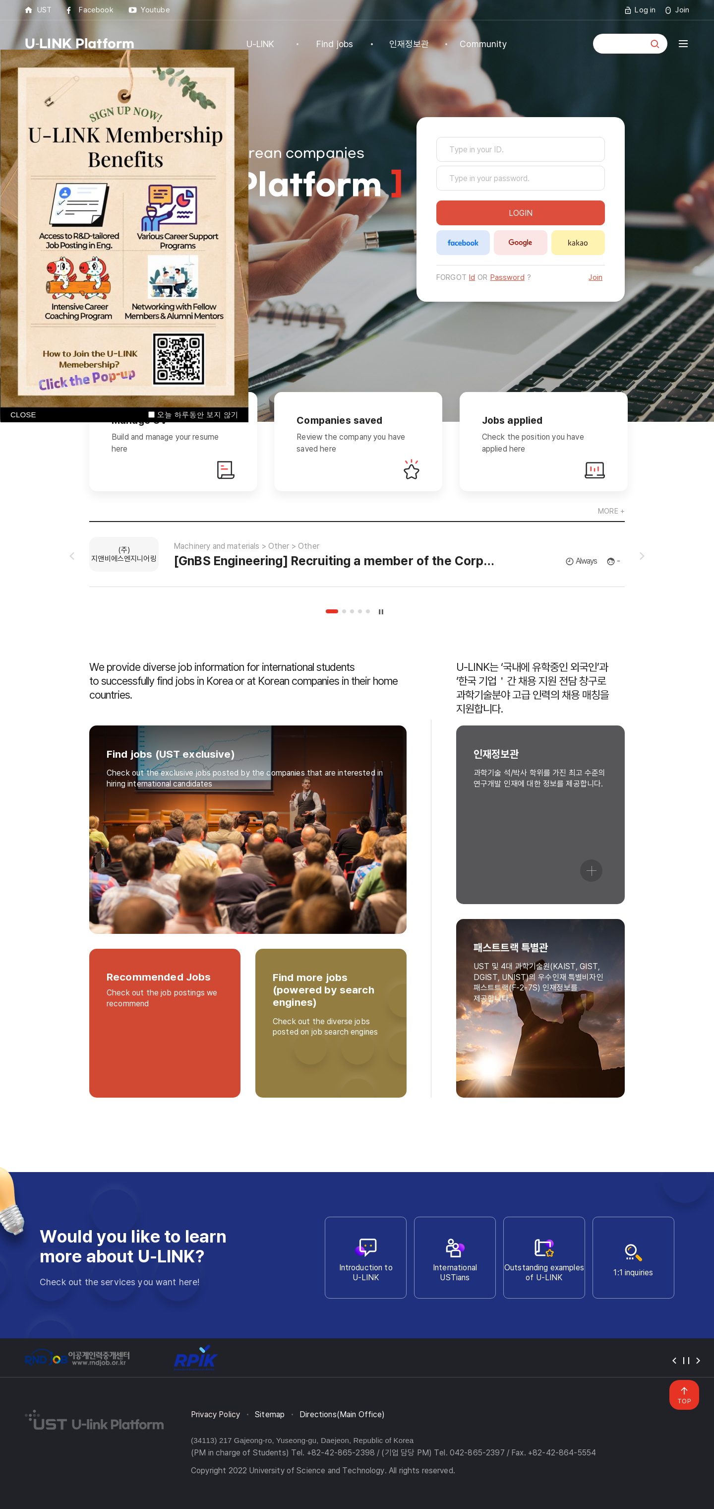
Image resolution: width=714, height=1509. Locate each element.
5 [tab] (368, 611)
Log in (645, 9)
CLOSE (23, 414)
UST (44, 9)
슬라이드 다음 (642, 556)
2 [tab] (344, 611)
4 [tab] (360, 611)
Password (507, 277)
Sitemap (270, 1414)
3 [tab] (352, 611)
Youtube (155, 9)
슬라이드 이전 (71, 556)
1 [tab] (332, 611)
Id (472, 277)
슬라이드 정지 (381, 611)
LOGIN (521, 213)
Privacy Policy (215, 1414)
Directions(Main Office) (342, 1414)
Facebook (96, 9)
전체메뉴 (683, 43)
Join (682, 9)
